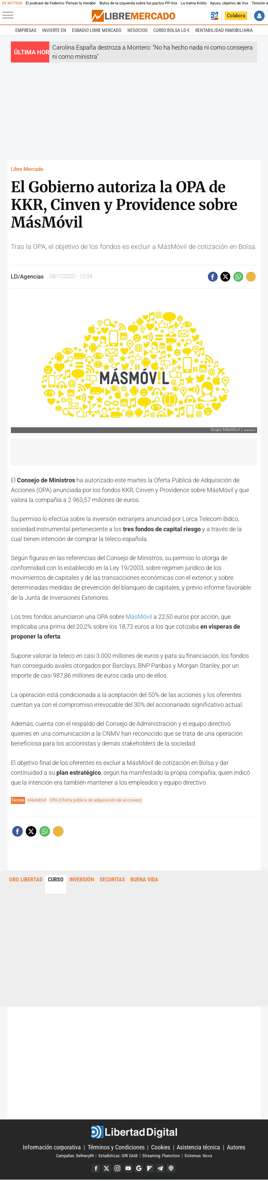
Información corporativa (52, 1147)
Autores (236, 1147)
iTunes (174, 1169)
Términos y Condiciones (116, 1147)
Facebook (92, 1169)
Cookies (160, 1147)
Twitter (104, 1169)
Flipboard (151, 1169)
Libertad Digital (134, 1132)
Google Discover (139, 1169)
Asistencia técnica (198, 1147)
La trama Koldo (194, 3)
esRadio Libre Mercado (96, 30)
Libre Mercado (27, 169)
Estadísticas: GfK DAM (118, 1155)
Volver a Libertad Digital (214, 16)
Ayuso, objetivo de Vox (229, 3)
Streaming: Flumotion (161, 1155)
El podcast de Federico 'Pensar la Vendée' (60, 3)
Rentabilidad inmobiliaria (224, 30)
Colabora (236, 16)
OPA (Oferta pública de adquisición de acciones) (95, 800)
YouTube (127, 1169)
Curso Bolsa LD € (171, 30)
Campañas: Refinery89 (75, 1155)
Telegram (162, 1169)
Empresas (25, 30)
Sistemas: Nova (198, 1155)
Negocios (137, 30)
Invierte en (54, 30)
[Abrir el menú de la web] (46, 16)
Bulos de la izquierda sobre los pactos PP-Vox (138, 3)
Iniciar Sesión (259, 16)
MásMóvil (139, 616)
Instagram (116, 1169)
